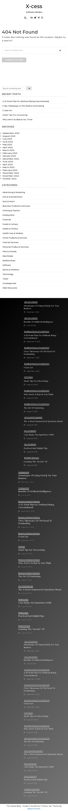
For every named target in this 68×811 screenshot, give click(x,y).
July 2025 (7, 139)
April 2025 (8, 147)
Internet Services (11, 242)
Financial (7, 220)
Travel (5, 279)
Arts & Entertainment (12, 197)
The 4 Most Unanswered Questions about (43, 421)
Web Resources (10, 288)
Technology (8, 274)
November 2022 (11, 176)
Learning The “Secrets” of (35, 461)
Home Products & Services (15, 238)
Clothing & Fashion (11, 210)
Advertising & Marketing (14, 192)
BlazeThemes (34, 809)
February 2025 (10, 153)
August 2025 (9, 136)
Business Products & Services (16, 206)
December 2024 (11, 159)
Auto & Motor (9, 201)
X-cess (34, 6)
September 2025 (11, 133)
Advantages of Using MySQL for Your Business (41, 307)
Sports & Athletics (11, 270)
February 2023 (10, 170)
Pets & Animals (10, 251)
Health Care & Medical (13, 233)
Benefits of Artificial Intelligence (38, 322)
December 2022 (11, 173)
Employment (8, 215)
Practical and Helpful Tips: (36, 448)
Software (7, 265)
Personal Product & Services (16, 247)
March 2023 (8, 167)
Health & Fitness (10, 229)
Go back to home (14, 60)
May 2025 (7, 144)
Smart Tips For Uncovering (15, 115)
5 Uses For (7, 110)
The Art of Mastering (34, 408)
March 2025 (8, 150)
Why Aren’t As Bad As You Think (17, 119)
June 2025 (8, 142)
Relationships (9, 260)
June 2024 (8, 161)
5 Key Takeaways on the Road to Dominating (23, 106)
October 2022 (10, 178)
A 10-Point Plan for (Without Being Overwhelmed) (26, 101)
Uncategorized (9, 283)
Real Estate (8, 256)
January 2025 (9, 156)
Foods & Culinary (10, 224)
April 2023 (8, 164)
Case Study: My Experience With (39, 434)
